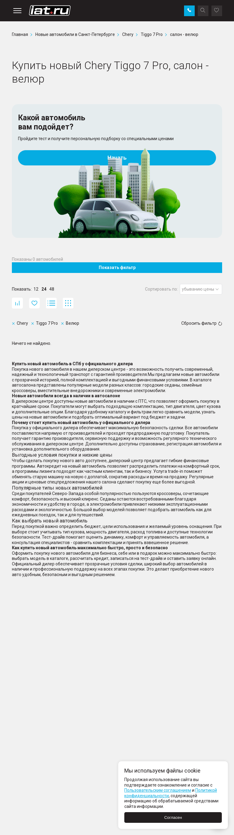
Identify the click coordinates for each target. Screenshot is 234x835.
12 (36, 289)
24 (43, 289)
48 (51, 289)
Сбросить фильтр (201, 323)
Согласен (173, 817)
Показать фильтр (117, 267)
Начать (117, 158)
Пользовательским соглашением (157, 790)
